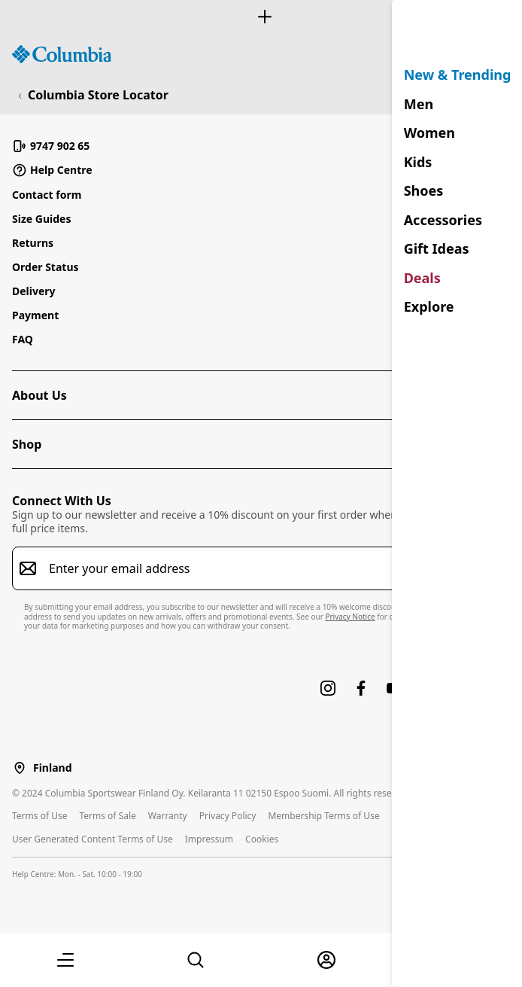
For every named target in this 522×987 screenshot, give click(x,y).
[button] (65, 960)
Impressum (209, 839)
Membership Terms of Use (323, 815)
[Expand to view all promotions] (261, 16)
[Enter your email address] (252, 568)
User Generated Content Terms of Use (92, 839)
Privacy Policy (227, 815)
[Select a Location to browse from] (19, 767)
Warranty (167, 815)
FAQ (22, 339)
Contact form (46, 194)
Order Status (45, 267)
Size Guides (41, 219)
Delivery (34, 291)
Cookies (261, 839)
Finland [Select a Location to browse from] (52, 768)
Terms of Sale (107, 815)
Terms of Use (39, 815)
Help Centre (52, 170)
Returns (32, 243)
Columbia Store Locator (98, 95)
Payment (35, 315)
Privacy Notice (350, 616)
